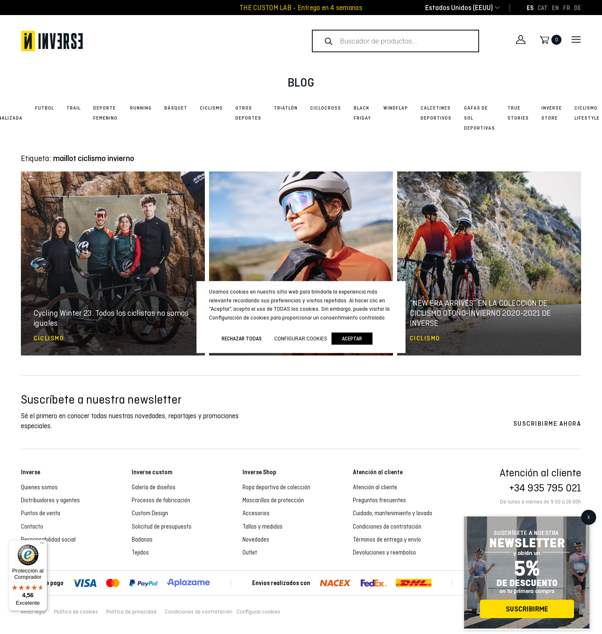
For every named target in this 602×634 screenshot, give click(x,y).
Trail (73, 108)
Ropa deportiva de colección (276, 487)
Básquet (175, 108)
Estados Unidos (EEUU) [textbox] (459, 8)
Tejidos (140, 552)
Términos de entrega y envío (387, 539)
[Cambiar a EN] (555, 7)
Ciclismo (211, 108)
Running (141, 108)
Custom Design (150, 513)
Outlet (249, 552)
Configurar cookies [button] (258, 612)
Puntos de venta (40, 513)
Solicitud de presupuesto (161, 526)
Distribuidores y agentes (50, 500)
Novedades (255, 539)
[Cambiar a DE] (577, 7)
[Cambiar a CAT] (543, 7)
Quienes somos (39, 487)
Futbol (44, 108)
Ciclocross (325, 108)
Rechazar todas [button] (242, 338)
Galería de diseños (154, 487)
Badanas (142, 539)
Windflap (395, 108)
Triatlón (286, 108)
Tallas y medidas (262, 526)
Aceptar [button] (352, 338)
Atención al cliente (375, 487)
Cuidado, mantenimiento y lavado (392, 513)
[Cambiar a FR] (566, 7)
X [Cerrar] (588, 517)
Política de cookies (76, 612)
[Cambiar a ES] (530, 7)
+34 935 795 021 (545, 487)
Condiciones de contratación (387, 526)
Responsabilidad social (48, 539)
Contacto (32, 526)
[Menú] (42, 545)
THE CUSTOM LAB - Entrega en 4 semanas (301, 8)
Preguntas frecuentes (379, 500)
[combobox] (459, 8)
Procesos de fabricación (161, 500)
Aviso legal (33, 612)
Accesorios (256, 513)
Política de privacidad (131, 612)
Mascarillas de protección (273, 500)
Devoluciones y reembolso (384, 552)
